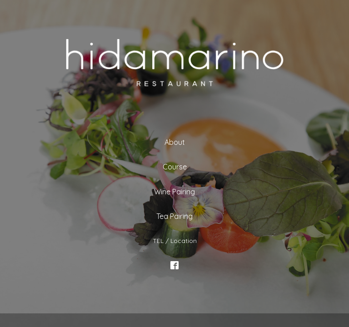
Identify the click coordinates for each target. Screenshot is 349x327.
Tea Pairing (174, 216)
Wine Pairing (174, 191)
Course (175, 166)
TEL (158, 240)
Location (183, 240)
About (175, 142)
